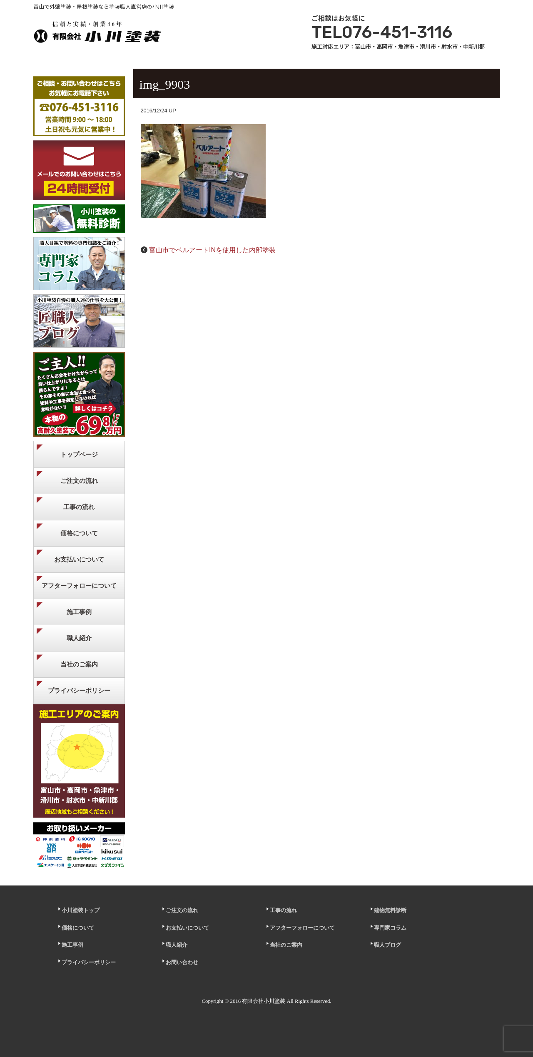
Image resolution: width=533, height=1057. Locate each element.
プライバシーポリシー (79, 690)
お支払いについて (79, 559)
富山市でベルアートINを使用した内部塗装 (212, 250)
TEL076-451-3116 (381, 32)
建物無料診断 (390, 910)
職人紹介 (79, 638)
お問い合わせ (182, 962)
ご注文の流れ (79, 480)
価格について (79, 533)
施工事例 (79, 611)
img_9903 (164, 84)
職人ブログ (387, 945)
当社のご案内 (79, 664)
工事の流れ (79, 506)
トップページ (79, 454)
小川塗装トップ (81, 910)
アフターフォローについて (79, 585)
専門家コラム (390, 928)
